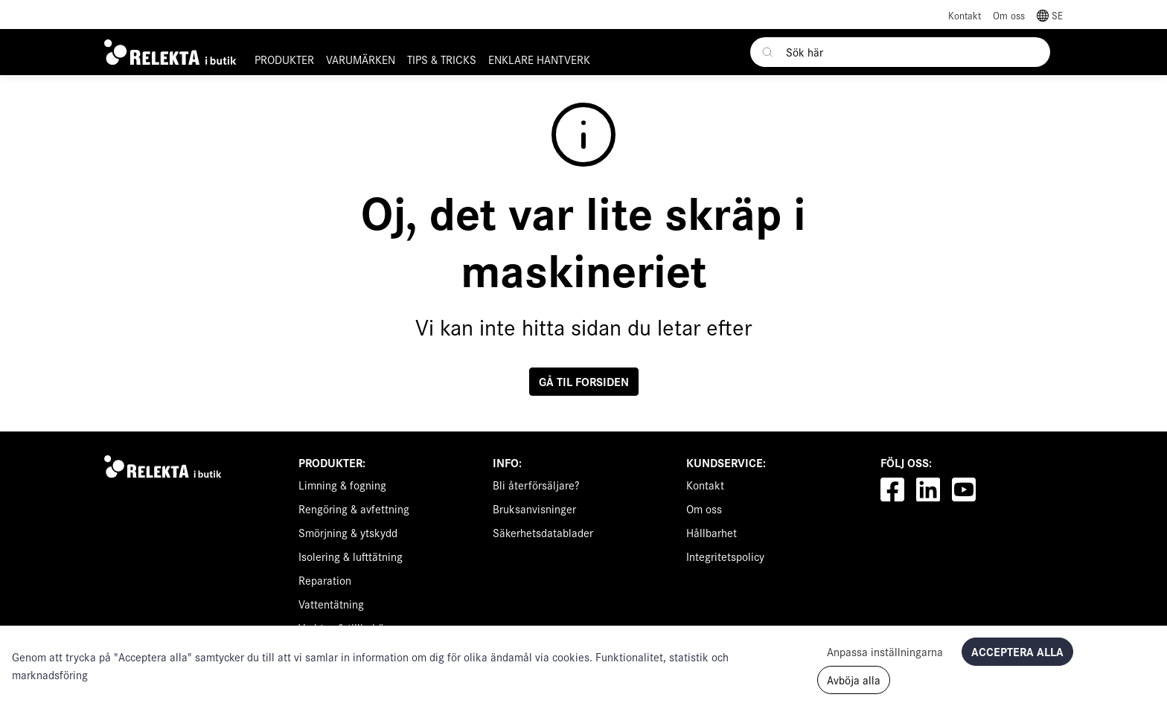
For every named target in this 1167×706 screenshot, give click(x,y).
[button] (1050, 14)
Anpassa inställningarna (885, 651)
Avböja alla (853, 679)
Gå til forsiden (584, 381)
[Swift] (165, 466)
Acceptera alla (1017, 651)
